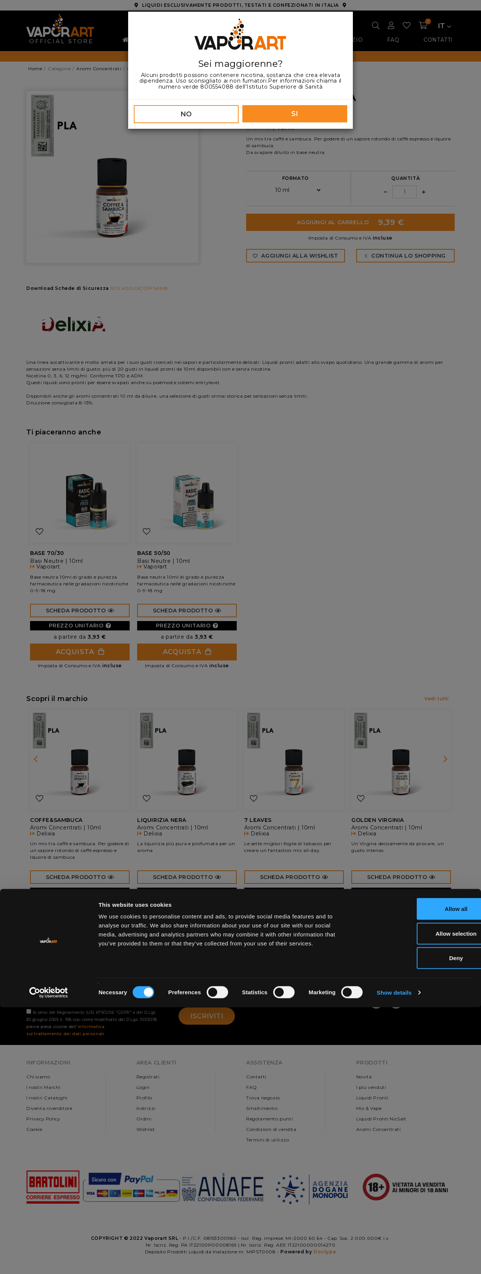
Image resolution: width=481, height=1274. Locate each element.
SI (294, 114)
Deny (418, 1224)
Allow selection (418, 1200)
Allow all (418, 1175)
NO (186, 114)
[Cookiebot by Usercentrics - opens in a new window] (49, 1259)
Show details (394, 1259)
